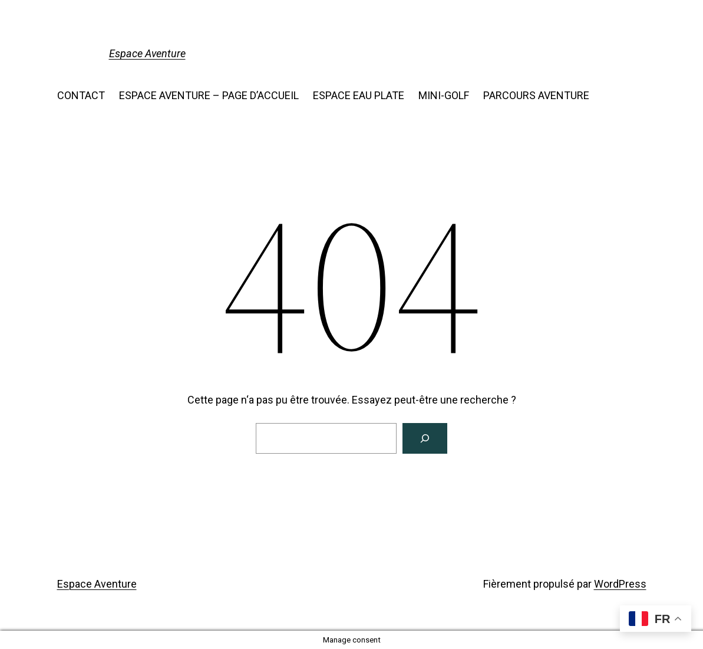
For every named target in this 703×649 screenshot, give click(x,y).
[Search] (424, 438)
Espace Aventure (147, 53)
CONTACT (81, 95)
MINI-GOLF (443, 95)
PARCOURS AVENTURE (536, 95)
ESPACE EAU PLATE (358, 95)
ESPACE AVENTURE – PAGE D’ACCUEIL (209, 95)
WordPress (620, 584)
